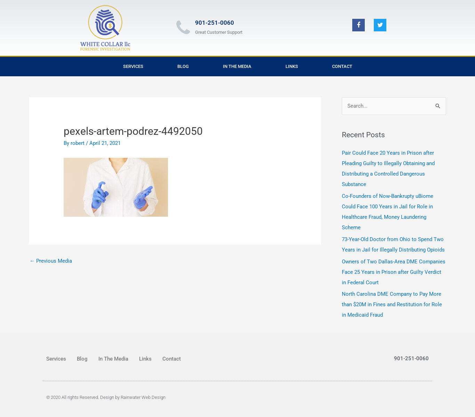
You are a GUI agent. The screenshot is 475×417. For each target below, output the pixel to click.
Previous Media (51, 261)
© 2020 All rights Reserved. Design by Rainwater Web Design (106, 397)
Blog (183, 66)
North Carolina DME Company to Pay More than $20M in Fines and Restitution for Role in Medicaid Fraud (392, 304)
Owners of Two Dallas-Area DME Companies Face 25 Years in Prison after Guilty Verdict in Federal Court (393, 272)
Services (133, 66)
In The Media (237, 66)
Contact (342, 66)
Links (291, 66)
